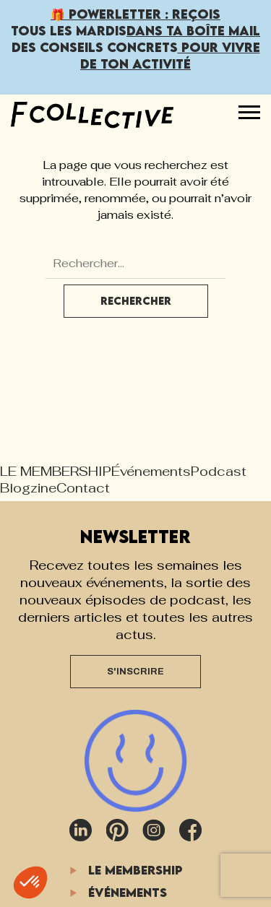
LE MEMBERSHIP (55, 471)
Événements (151, 471)
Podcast (218, 471)
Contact (83, 487)
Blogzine (28, 487)
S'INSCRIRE (135, 672)
